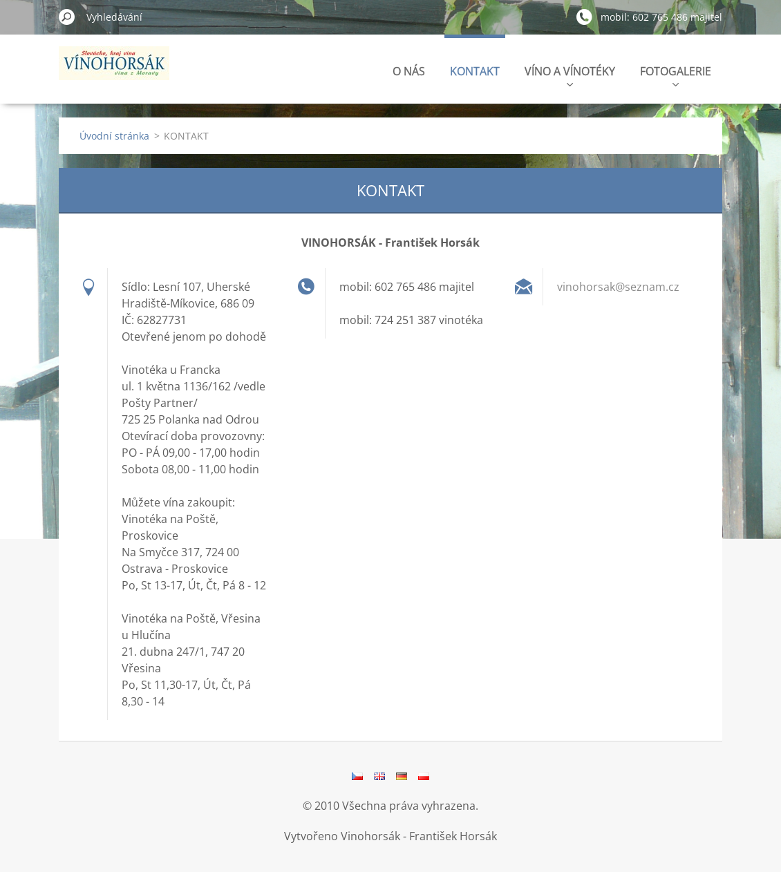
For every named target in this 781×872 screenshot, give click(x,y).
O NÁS (409, 71)
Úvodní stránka (114, 135)
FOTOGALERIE (675, 75)
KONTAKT (475, 71)
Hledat (67, 16)
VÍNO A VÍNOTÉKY (570, 75)
